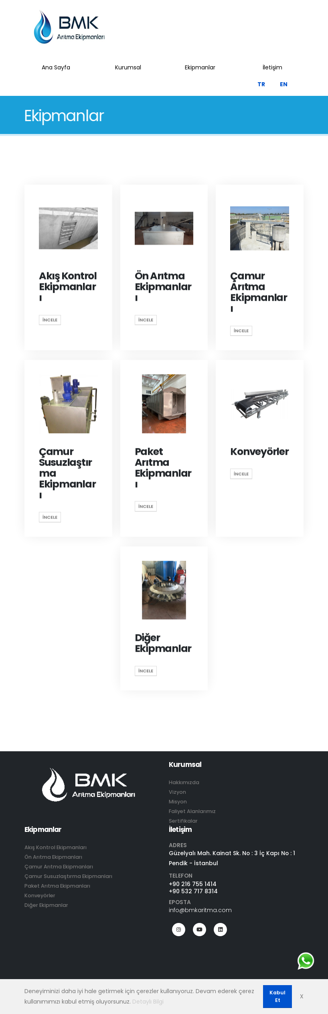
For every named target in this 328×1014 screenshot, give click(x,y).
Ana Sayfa (56, 67)
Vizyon (177, 792)
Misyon (178, 801)
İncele (50, 321)
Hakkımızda (184, 782)
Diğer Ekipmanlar (46, 905)
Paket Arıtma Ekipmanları (57, 885)
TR (261, 84)
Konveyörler (39, 895)
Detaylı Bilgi (148, 1002)
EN (284, 84)
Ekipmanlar (200, 67)
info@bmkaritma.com (200, 910)
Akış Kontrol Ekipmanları (55, 847)
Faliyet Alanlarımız (192, 811)
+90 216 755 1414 (193, 884)
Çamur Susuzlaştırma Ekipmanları (68, 876)
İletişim (272, 67)
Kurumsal (128, 67)
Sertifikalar (183, 820)
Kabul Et (277, 996)
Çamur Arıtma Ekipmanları (58, 866)
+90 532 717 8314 (193, 891)
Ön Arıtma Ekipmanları (53, 857)
